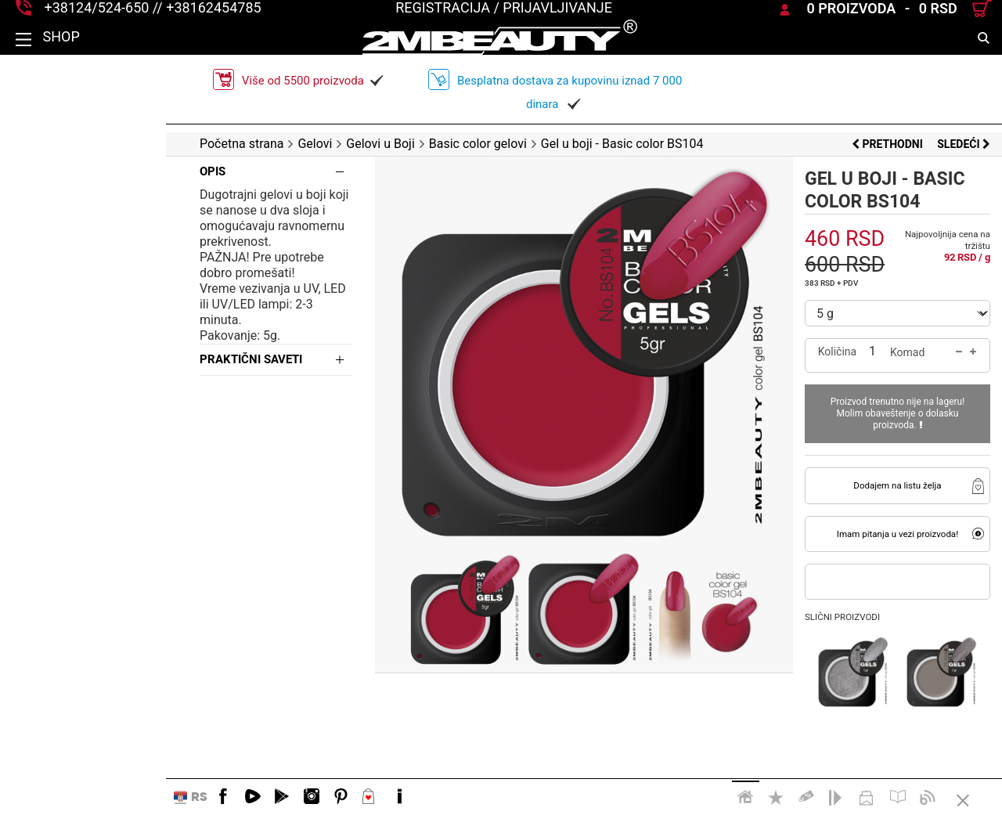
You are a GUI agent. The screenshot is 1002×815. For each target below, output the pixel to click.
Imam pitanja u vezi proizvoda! (876, 522)
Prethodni (888, 144)
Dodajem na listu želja (877, 473)
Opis (46, 171)
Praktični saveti (85, 328)
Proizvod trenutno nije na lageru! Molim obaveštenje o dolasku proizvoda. (876, 407)
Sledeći (963, 144)
